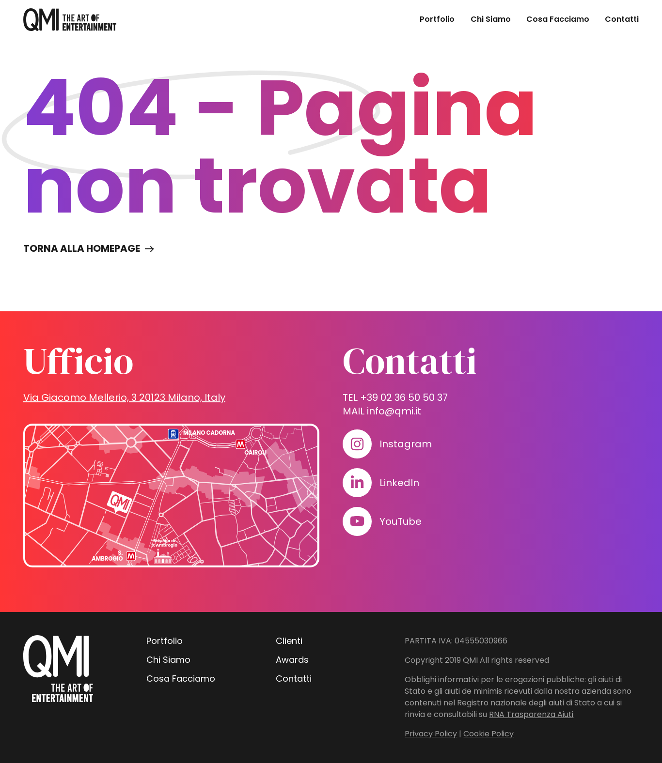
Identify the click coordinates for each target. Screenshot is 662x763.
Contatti (622, 19)
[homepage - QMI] (69, 19)
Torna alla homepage (81, 248)
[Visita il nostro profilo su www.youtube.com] (357, 521)
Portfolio (437, 19)
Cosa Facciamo (557, 19)
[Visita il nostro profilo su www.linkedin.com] (357, 482)
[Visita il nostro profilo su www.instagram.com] (357, 443)
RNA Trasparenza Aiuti (531, 714)
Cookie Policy (488, 733)
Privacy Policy (431, 733)
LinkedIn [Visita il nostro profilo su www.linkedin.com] (399, 482)
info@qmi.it (394, 411)
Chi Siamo (491, 19)
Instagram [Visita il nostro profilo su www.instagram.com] (405, 444)
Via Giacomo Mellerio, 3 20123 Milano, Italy (124, 397)
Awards (292, 660)
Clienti (289, 641)
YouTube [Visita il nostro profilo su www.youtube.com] (400, 521)
